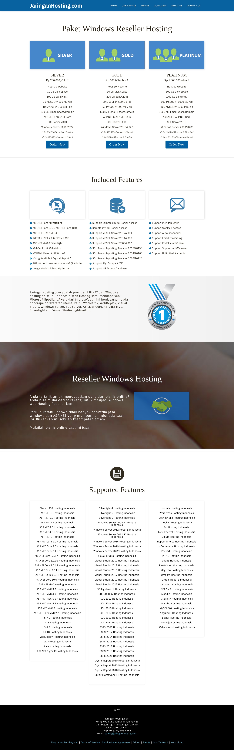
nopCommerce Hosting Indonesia (176, 541)
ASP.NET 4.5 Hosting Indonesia (57, 527)
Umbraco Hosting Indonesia (176, 584)
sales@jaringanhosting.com (121, 733)
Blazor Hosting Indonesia (176, 617)
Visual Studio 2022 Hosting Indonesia (117, 584)
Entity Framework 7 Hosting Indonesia (117, 675)
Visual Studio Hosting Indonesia (117, 555)
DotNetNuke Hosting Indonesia (177, 517)
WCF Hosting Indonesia (57, 641)
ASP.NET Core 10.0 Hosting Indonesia (57, 579)
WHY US (145, 5)
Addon (136, 742)
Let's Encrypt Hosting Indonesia (176, 532)
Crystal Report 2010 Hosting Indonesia (117, 660)
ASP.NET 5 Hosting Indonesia (57, 536)
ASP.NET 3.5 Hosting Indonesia (57, 517)
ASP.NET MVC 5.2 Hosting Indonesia (57, 603)
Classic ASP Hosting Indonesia (57, 508)
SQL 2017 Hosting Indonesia (117, 613)
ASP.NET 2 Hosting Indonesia (57, 513)
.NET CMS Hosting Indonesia (176, 589)
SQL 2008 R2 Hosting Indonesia (117, 594)
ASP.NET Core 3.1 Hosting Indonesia (57, 551)
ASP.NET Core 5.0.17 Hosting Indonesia (57, 555)
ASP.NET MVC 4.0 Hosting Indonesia (57, 594)
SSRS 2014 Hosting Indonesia (117, 636)
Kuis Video (177, 742)
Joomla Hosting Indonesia (176, 508)
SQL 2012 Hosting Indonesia (117, 598)
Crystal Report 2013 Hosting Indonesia (117, 665)
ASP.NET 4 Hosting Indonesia (57, 522)
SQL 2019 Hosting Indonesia (117, 617)
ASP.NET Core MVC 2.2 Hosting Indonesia (57, 613)
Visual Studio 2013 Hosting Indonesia (117, 565)
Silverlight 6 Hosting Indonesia (117, 517)
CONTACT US (194, 5)
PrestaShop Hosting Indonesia (176, 565)
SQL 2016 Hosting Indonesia (117, 608)
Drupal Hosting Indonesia (177, 579)
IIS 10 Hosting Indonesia (57, 632)
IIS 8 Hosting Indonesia (57, 622)
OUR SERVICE (129, 5)
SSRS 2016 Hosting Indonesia (117, 641)
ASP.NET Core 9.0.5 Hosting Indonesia (57, 575)
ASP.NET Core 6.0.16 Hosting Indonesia (57, 560)
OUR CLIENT (160, 5)
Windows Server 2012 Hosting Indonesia (117, 529)
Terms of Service (90, 742)
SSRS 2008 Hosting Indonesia (117, 627)
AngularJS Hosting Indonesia (177, 613)
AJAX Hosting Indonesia (57, 646)
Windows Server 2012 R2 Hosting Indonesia (117, 535)
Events (146, 742)
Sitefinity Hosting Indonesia (176, 598)
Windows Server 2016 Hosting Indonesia (117, 541)
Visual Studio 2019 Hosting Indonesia (117, 579)
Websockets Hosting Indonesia (177, 627)
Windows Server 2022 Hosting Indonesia (117, 551)
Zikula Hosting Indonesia (176, 536)
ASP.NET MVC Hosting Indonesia (57, 584)
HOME (113, 5)
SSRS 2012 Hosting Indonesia (117, 632)
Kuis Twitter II (160, 742)
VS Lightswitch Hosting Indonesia (117, 589)
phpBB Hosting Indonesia (176, 560)
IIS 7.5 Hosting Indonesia (57, 617)
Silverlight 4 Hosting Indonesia (117, 508)
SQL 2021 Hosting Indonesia (117, 622)
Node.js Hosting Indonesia (176, 622)
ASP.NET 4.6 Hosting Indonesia (57, 532)
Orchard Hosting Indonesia (176, 575)
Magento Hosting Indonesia (177, 570)
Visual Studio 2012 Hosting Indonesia (117, 560)
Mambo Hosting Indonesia (176, 603)
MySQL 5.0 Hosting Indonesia (177, 608)
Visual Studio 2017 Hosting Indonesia (117, 575)
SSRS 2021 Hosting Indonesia (117, 655)
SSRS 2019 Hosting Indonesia (117, 651)
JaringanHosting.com (56, 6)
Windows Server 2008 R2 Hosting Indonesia (117, 524)
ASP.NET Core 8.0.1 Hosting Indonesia (57, 570)
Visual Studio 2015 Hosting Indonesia (117, 570)
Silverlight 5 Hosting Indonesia (117, 513)
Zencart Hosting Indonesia (176, 551)
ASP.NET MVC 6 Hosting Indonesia (57, 608)
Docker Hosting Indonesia (177, 522)
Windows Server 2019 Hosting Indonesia (117, 546)
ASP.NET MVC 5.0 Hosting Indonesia (57, 598)
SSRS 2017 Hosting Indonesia (117, 646)
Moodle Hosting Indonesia (176, 594)
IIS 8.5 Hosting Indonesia (57, 627)
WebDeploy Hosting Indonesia (57, 636)
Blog (53, 742)
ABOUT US (176, 5)
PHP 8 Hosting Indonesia (176, 555)
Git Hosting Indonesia (176, 527)
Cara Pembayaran (68, 742)
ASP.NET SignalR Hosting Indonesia (57, 651)
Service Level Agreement (116, 742)
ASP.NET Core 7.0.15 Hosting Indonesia (57, 565)
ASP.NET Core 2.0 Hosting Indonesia (57, 546)
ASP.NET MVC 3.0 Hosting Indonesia (57, 589)
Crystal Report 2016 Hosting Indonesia (117, 670)
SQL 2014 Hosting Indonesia (117, 603)
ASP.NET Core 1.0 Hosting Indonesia (57, 541)
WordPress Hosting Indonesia (177, 513)
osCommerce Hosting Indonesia (176, 546)
